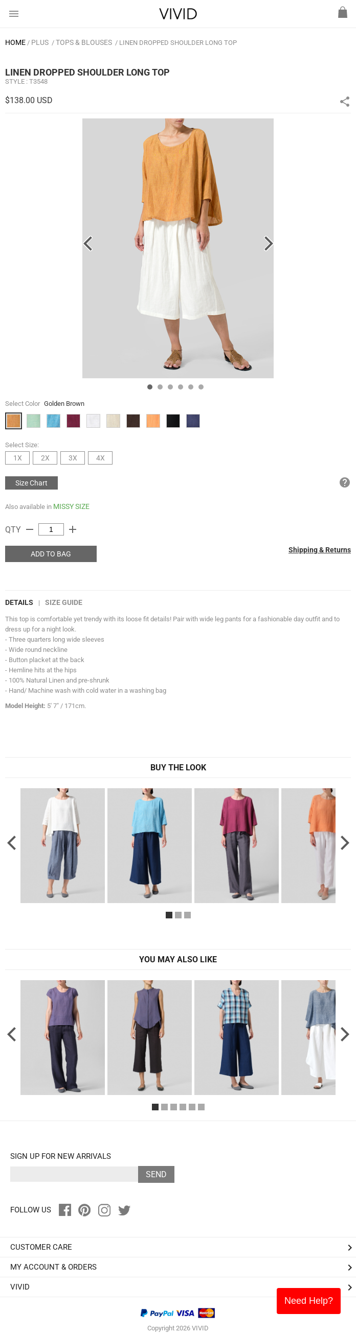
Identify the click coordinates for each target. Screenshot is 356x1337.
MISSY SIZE (71, 506)
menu (14, 14)
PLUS (40, 42)
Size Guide (63, 602)
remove (30, 529)
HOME (15, 42)
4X (100, 458)
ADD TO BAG (51, 554)
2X (45, 458)
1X (17, 458)
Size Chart (31, 483)
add (72, 529)
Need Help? (308, 1301)
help (345, 482)
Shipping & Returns (319, 550)
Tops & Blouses (84, 42)
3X (73, 458)
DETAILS (19, 602)
